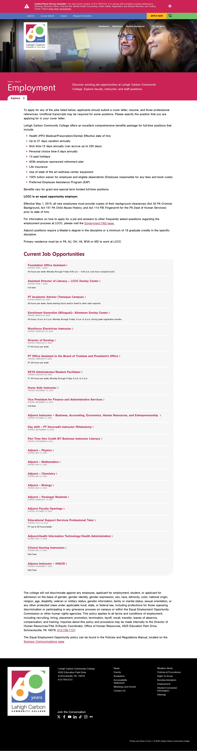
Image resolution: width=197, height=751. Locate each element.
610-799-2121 (65, 679)
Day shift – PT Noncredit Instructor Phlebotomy (61, 427)
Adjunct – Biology (41, 485)
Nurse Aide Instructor (43, 388)
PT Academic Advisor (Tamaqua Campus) (57, 297)
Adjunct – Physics (41, 450)
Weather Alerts (165, 668)
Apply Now (157, 16)
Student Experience (135, 26)
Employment (163, 684)
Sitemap (161, 694)
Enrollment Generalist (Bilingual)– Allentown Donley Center (69, 313)
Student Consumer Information (167, 689)
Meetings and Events (125, 686)
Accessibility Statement (120, 681)
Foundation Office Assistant (47, 265)
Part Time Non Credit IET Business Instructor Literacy (65, 439)
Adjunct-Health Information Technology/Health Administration (70, 536)
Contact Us (119, 690)
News (117, 668)
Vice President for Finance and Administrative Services (66, 399)
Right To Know (165, 676)
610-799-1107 (66, 630)
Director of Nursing (42, 340)
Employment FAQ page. (99, 223)
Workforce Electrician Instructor (50, 329)
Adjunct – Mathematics (44, 462)
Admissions (117, 26)
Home (10, 81)
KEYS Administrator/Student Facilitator (55, 372)
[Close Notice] (170, 6)
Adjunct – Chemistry (42, 474)
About (18, 81)
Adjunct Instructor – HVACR (47, 564)
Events (117, 672)
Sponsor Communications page (44, 641)
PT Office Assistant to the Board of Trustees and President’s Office (74, 356)
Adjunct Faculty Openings (46, 508)
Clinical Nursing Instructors (47, 548)
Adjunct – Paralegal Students (48, 497)
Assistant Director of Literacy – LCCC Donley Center (64, 281)
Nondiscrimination (166, 680)
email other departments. (60, 9)
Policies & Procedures (169, 672)
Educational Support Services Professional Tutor (62, 520)
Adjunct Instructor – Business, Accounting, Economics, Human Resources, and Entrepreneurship (94, 415)
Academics (104, 26)
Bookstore (119, 676)
